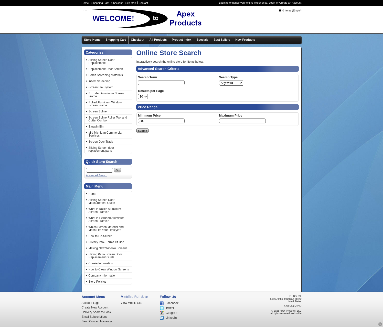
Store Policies (97, 281)
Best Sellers (221, 39)
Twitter (170, 308)
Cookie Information (100, 263)
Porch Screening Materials (105, 75)
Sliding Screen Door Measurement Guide (101, 201)
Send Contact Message (97, 321)
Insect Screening (99, 81)
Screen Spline (97, 111)
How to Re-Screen (100, 236)
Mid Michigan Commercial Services (105, 134)
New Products (245, 39)
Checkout (117, 2)
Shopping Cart (99, 2)
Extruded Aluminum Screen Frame (106, 95)
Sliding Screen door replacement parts (101, 149)
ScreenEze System (100, 87)
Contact (143, 2)
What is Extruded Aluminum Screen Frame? (106, 219)
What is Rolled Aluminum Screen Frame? (104, 210)
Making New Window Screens (107, 248)
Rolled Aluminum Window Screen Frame (105, 104)
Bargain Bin (96, 126)
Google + (172, 313)
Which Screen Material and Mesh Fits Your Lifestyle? (106, 228)
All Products (158, 39)
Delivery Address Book (96, 312)
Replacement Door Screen (105, 69)
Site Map (130, 2)
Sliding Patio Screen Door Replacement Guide (105, 256)
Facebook (172, 303)
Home (85, 2)
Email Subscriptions (94, 316)
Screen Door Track (100, 141)
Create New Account (95, 307)
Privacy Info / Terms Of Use (106, 242)
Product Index (181, 39)
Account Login (91, 303)
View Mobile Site (131, 303)
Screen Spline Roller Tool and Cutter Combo (107, 119)
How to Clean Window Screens (108, 269)
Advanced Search (96, 175)
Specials (202, 39)
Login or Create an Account (285, 2)
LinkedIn (171, 317)
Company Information (102, 275)
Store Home (92, 39)
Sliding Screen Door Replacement (101, 61)
